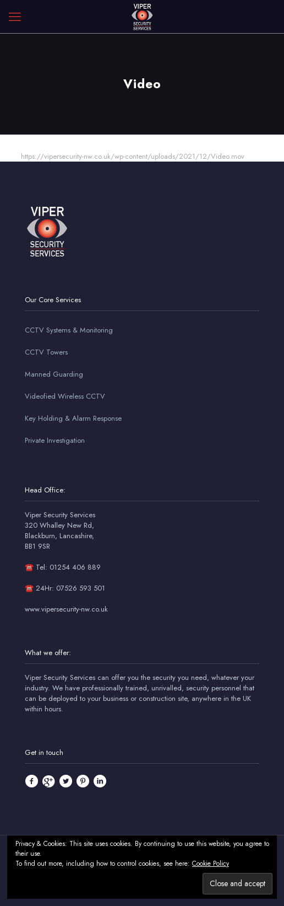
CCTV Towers (46, 352)
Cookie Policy (210, 864)
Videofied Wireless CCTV (65, 396)
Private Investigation (55, 440)
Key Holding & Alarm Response (73, 418)
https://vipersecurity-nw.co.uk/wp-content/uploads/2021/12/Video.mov (132, 156)
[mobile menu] (15, 16)
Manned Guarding (54, 374)
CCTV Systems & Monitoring (69, 330)
